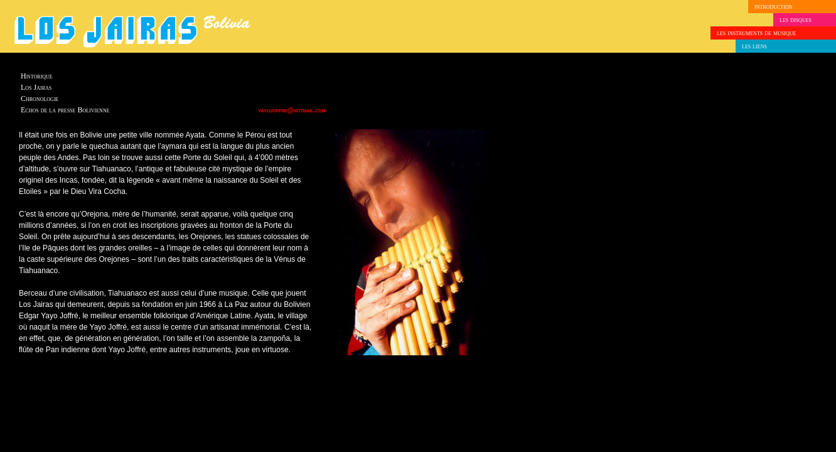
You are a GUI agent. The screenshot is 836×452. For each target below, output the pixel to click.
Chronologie (39, 98)
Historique (37, 76)
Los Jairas (36, 87)
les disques (796, 19)
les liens (754, 45)
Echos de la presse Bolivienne (65, 109)
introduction (773, 6)
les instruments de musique (756, 32)
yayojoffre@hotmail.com (292, 110)
